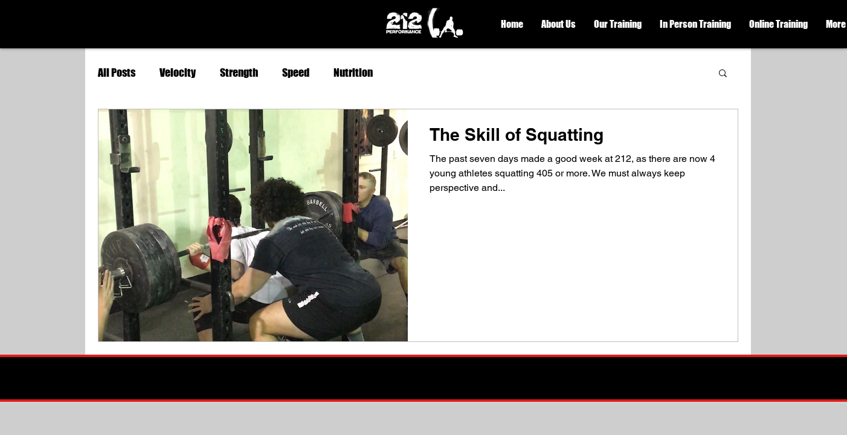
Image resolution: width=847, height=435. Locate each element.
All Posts (116, 72)
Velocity (177, 72)
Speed (295, 72)
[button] (558, 24)
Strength (239, 72)
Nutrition (353, 72)
